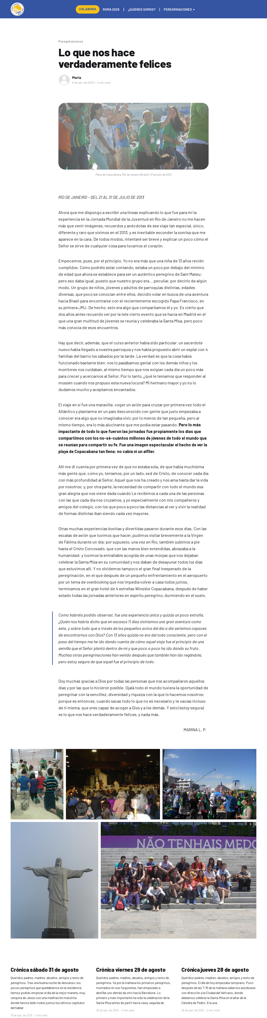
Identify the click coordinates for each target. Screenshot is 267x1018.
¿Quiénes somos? (141, 9)
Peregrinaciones (178, 9)
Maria (76, 77)
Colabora (87, 9)
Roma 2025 (111, 9)
